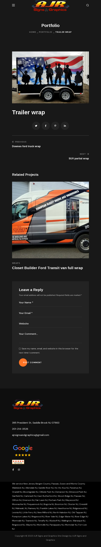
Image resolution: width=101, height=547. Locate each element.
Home (32, 32)
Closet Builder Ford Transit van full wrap (47, 268)
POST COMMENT (32, 362)
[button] (87, 5)
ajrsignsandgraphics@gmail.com (30, 435)
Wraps (16, 263)
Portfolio (45, 32)
